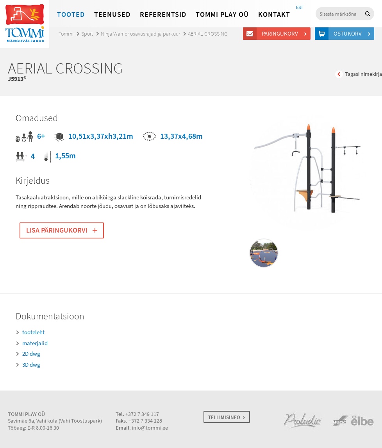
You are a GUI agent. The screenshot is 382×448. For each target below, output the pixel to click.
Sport (87, 34)
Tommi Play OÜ (222, 14)
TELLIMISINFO (224, 417)
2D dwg (31, 354)
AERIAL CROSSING (207, 34)
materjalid (35, 343)
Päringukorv (281, 34)
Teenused (112, 14)
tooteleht (33, 332)
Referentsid (163, 14)
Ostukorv (348, 34)
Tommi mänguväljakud (24, 24)
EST (299, 7)
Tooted (71, 14)
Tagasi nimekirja (363, 74)
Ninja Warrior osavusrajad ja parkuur (140, 34)
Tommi (66, 34)
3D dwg (31, 365)
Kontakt (274, 14)
